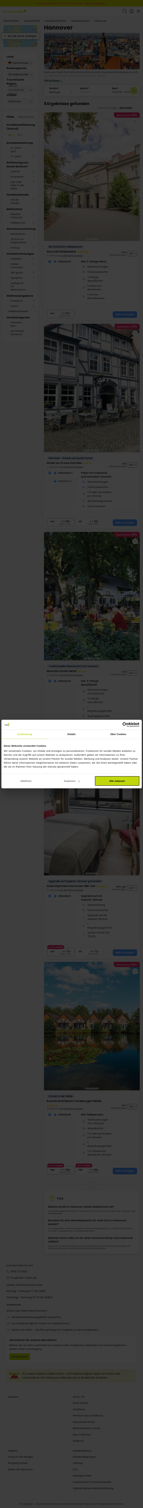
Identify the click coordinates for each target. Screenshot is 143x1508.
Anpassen (71, 781)
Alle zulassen (117, 781)
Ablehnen (26, 781)
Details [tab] (71, 734)
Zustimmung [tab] (24, 734)
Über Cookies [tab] (118, 734)
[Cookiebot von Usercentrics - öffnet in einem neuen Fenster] (124, 724)
